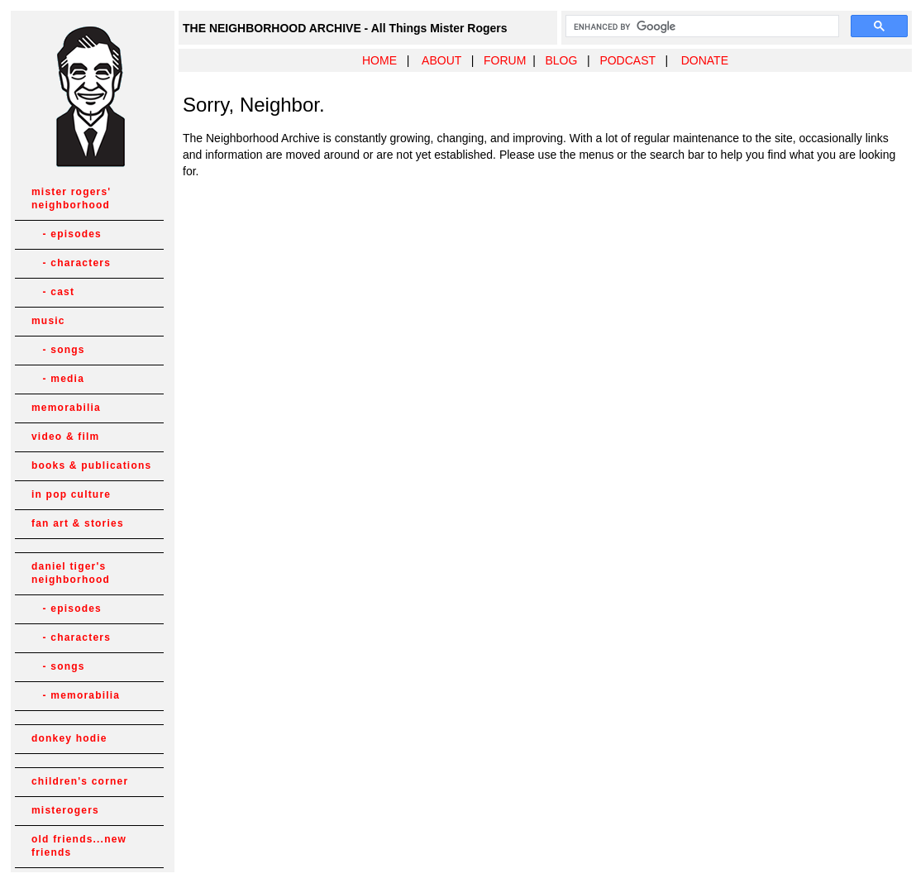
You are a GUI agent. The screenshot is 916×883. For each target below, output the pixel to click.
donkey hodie (69, 738)
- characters (71, 263)
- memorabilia (75, 695)
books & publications (91, 465)
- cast (52, 292)
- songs (58, 350)
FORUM (505, 60)
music (48, 321)
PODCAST (627, 60)
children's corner (79, 781)
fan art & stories (77, 523)
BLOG (561, 60)
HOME (379, 60)
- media (57, 378)
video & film (65, 436)
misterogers (65, 810)
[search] (701, 26)
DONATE (704, 60)
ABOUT (441, 60)
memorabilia (66, 407)
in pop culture (71, 494)
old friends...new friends (78, 845)
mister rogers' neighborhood (71, 198)
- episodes (66, 234)
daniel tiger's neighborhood (70, 573)
